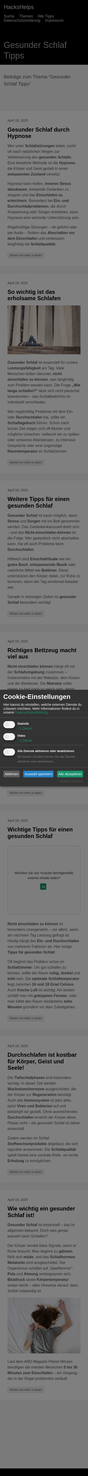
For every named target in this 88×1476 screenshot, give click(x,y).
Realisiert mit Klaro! (71, 781)
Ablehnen (12, 774)
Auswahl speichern (38, 774)
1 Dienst (24, 728)
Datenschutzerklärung (31, 712)
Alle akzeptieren (70, 774)
